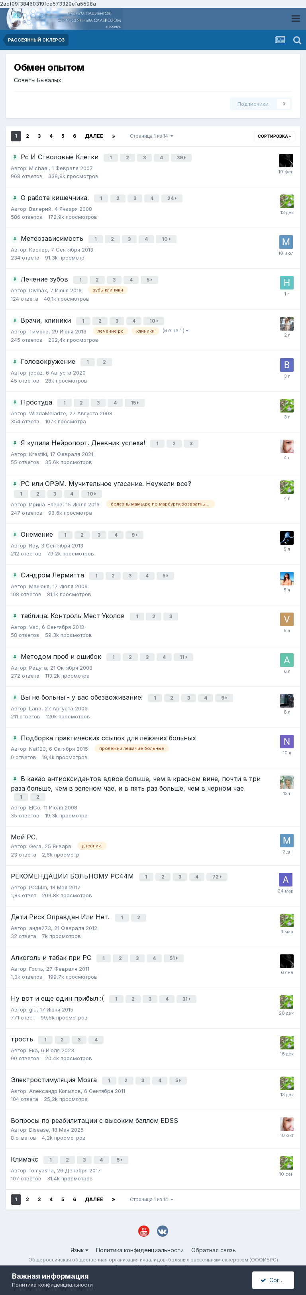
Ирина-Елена (46, 500)
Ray (33, 540)
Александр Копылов (55, 1076)
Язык (79, 1234)
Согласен (277, 1280)
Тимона (39, 329)
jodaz (36, 370)
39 (182, 158)
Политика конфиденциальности (140, 1234)
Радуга (38, 661)
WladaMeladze (47, 410)
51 (174, 948)
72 (217, 869)
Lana (35, 702)
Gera (35, 838)
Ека (33, 1036)
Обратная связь (213, 1234)
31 (187, 988)
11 (184, 651)
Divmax (38, 289)
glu (33, 997)
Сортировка (274, 136)
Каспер (38, 248)
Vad (34, 621)
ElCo (34, 800)
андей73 (40, 918)
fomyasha (41, 1154)
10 (167, 238)
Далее (94, 136)
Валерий (40, 208)
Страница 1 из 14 (151, 136)
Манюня (39, 581)
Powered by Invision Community (153, 1251)
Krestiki (38, 451)
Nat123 (37, 742)
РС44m (38, 878)
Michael (39, 168)
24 (172, 198)
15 (135, 400)
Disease (39, 1115)
